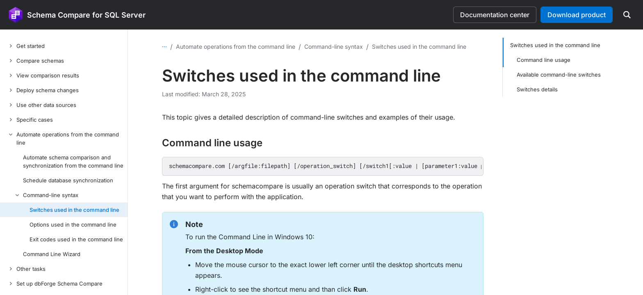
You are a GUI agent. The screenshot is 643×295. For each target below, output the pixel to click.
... (164, 44)
